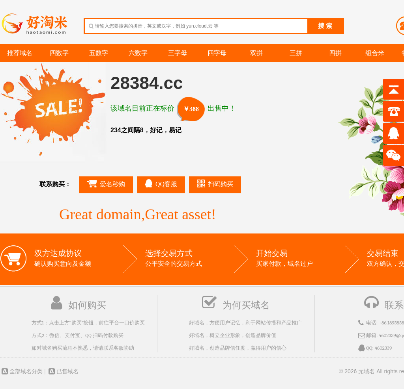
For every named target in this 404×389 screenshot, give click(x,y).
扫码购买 (215, 183)
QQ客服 (161, 183)
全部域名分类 (21, 371)
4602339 (383, 348)
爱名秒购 (106, 183)
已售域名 (63, 371)
